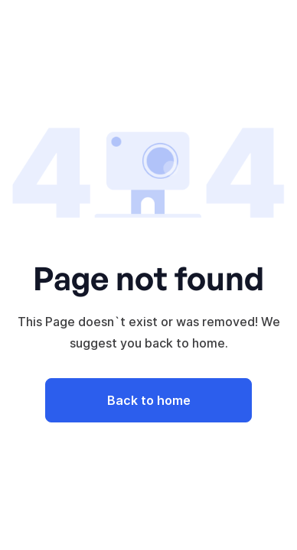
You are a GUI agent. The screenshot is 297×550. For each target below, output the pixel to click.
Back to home (149, 400)
